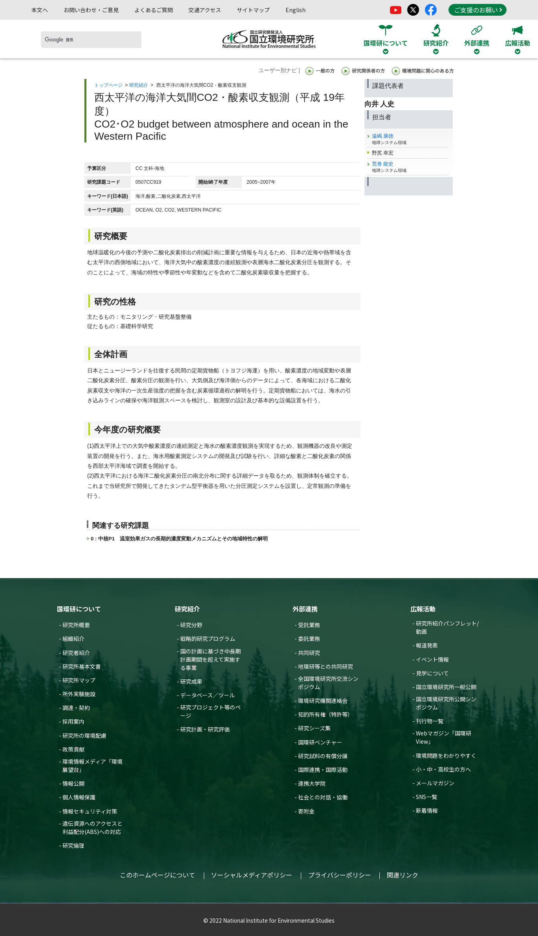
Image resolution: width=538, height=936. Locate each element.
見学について (432, 673)
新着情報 (427, 810)
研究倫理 (73, 845)
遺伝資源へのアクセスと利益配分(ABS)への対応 (92, 827)
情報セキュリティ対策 (89, 811)
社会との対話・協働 (323, 797)
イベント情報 (432, 659)
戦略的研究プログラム (207, 638)
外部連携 (305, 608)
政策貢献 (73, 749)
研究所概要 (76, 625)
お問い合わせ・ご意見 (91, 10)
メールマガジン (435, 783)
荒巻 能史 (383, 164)
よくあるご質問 (153, 10)
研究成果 (191, 681)
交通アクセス (204, 10)
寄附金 (306, 811)
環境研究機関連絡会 (323, 700)
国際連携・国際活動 (323, 770)
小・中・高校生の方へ (443, 769)
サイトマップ (253, 10)
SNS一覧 (426, 797)
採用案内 (73, 721)
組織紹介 (73, 638)
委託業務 (309, 638)
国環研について (79, 608)
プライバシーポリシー (339, 874)
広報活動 (423, 608)
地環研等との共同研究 (325, 666)
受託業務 (309, 625)
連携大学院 (312, 783)
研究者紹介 (76, 653)
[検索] (91, 39)
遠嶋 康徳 (383, 136)
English (295, 10)
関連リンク (402, 874)
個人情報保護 (78, 797)
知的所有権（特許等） (325, 714)
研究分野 (191, 625)
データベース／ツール (207, 695)
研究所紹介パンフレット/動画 (447, 627)
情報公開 (73, 783)
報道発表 (427, 645)
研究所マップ (78, 680)
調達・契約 (76, 708)
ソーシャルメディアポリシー (251, 874)
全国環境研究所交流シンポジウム (328, 683)
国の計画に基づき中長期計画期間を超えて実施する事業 (210, 659)
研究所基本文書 (81, 666)
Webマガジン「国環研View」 (443, 737)
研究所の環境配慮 (84, 735)
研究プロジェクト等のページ (210, 711)
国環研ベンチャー (320, 742)
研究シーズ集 (314, 728)
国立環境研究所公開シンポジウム (446, 703)
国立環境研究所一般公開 (446, 687)
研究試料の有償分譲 (323, 756)
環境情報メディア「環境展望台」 (92, 765)
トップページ (108, 85)
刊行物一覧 (429, 721)
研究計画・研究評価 (205, 729)
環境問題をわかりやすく (446, 755)
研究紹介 (138, 85)
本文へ (39, 10)
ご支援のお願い (478, 10)
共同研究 (309, 653)
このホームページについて (157, 874)
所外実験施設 (78, 694)
